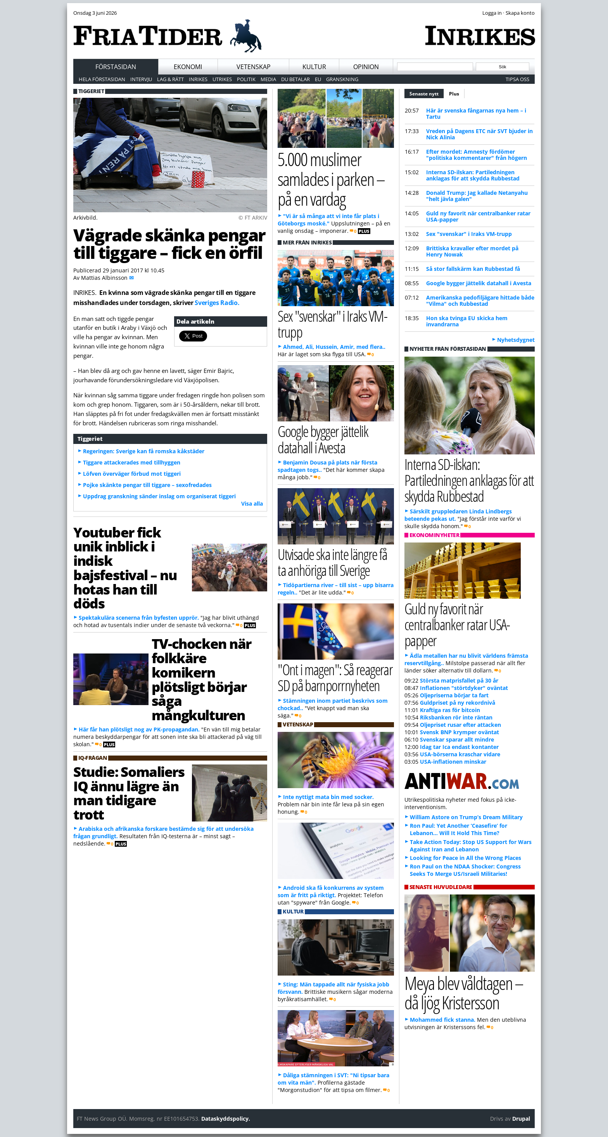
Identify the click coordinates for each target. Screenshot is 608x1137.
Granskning (342, 79)
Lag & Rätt (170, 79)
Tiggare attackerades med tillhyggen (131, 462)
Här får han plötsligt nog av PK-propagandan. (139, 729)
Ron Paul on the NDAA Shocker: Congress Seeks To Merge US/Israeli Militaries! (465, 870)
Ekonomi (188, 66)
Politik (246, 79)
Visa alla (252, 503)
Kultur (314, 66)
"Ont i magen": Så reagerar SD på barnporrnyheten (335, 677)
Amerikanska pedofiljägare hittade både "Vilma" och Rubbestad (480, 300)
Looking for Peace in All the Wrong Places (465, 857)
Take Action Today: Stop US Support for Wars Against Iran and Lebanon (471, 845)
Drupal (521, 1118)
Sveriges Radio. (217, 302)
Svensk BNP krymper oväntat (459, 732)
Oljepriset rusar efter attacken (460, 724)
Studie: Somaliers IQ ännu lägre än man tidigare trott (129, 792)
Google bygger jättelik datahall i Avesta (478, 283)
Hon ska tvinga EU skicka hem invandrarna (467, 321)
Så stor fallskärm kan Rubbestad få (473, 268)
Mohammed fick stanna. (442, 1019)
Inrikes (198, 79)
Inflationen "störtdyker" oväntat (464, 688)
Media (268, 79)
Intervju (141, 79)
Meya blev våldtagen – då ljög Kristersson (463, 992)
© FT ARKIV (252, 217)
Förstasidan (115, 66)
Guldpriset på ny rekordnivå (457, 702)
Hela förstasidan (102, 79)
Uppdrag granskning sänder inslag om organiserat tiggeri (159, 496)
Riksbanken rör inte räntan (456, 717)
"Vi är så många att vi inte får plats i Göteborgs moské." (328, 219)
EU (318, 79)
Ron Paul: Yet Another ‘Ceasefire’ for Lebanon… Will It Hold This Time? (458, 829)
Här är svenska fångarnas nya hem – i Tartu (476, 113)
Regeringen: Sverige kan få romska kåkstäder (143, 451)
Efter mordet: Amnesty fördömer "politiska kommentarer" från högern (476, 154)
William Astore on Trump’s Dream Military (466, 817)
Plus (454, 94)
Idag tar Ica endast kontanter (459, 746)
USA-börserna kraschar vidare (460, 754)
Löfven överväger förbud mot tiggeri (132, 473)
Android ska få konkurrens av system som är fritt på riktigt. (331, 891)
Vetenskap (254, 66)
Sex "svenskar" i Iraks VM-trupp (469, 233)
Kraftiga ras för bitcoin (450, 710)
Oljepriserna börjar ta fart (454, 695)
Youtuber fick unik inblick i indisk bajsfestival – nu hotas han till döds (124, 568)
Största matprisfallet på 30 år (459, 680)
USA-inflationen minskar (453, 761)
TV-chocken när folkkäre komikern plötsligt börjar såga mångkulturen (201, 679)
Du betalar (295, 79)
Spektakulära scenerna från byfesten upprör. (139, 617)
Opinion (366, 66)
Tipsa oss (517, 79)
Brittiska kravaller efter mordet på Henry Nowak (472, 251)
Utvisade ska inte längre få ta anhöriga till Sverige (332, 562)
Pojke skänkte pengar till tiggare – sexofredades (147, 485)
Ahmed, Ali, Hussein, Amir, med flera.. (334, 346)
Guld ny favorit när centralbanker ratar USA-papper (478, 216)
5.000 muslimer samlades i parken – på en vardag (331, 178)
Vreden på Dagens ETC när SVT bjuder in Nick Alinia (479, 134)
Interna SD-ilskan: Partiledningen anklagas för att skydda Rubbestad (473, 175)
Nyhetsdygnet (516, 339)
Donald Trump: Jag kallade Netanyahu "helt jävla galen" (477, 196)
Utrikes (222, 79)
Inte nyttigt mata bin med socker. (328, 797)
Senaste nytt (426, 93)
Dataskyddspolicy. (225, 1118)
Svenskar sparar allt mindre (457, 739)
